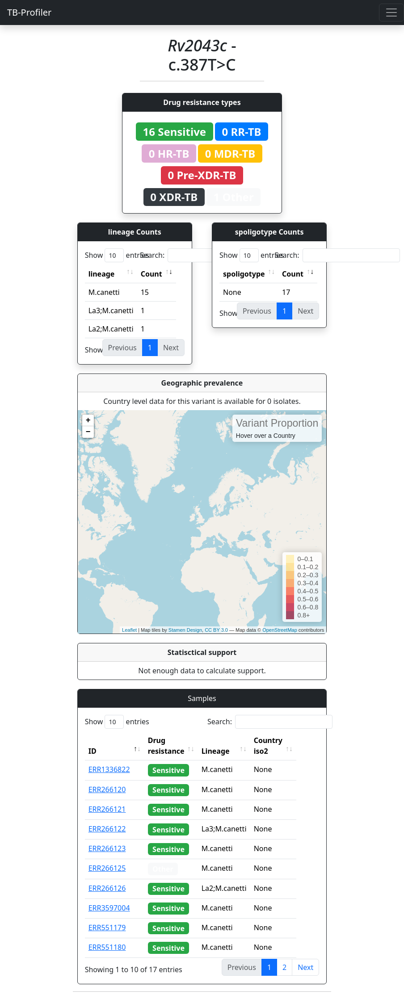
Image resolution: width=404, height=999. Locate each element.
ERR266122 (107, 829)
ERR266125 (107, 868)
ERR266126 (107, 888)
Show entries (117, 255)
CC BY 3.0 (216, 630)
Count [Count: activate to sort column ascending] (151, 274)
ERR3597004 (109, 908)
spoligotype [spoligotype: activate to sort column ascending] (244, 274)
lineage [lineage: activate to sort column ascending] (101, 274)
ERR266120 (107, 789)
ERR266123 (107, 848)
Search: (202, 255)
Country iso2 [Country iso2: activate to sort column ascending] (281, 745)
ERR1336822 (109, 769)
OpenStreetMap (279, 630)
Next (305, 967)
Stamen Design (185, 630)
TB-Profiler (29, 12)
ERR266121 (107, 809)
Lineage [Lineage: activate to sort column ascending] (229, 751)
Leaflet (129, 630)
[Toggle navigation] (391, 12)
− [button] (88, 432)
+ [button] (88, 420)
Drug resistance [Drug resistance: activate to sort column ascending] (166, 745)
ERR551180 (107, 947)
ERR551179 (107, 927)
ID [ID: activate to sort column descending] (92, 751)
